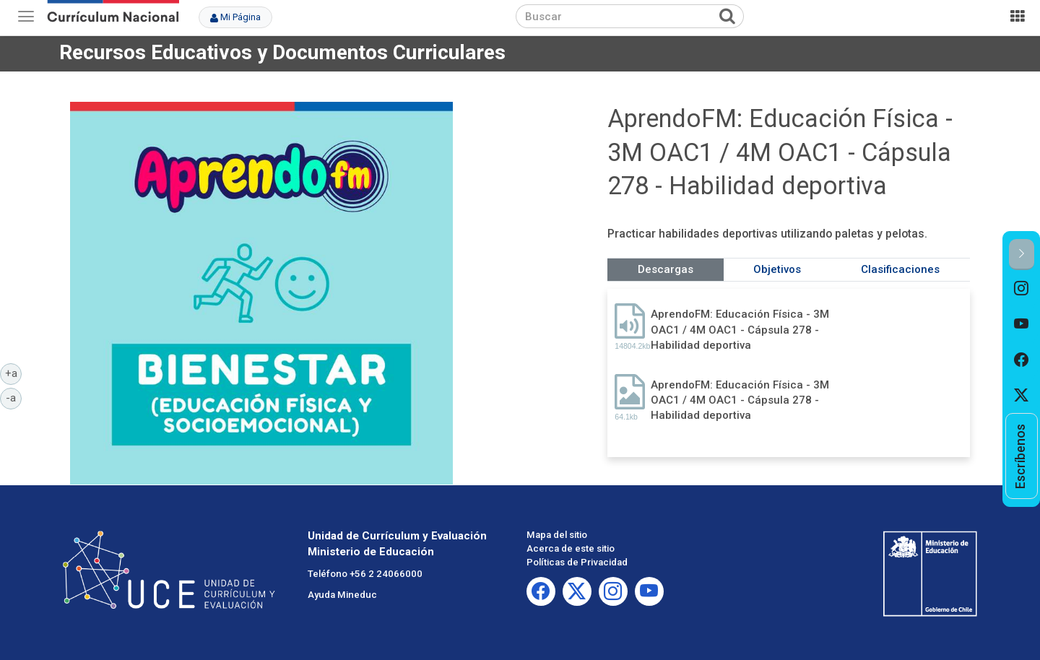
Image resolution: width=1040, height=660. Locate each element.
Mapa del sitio (556, 534)
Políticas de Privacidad (577, 562)
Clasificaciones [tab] (900, 269)
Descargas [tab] (665, 269)
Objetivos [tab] (777, 269)
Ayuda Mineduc (342, 594)
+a (13, 372)
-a (14, 397)
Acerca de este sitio (570, 548)
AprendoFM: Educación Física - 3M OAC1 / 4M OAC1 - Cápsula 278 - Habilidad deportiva (740, 330)
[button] (1021, 254)
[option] (1021, 288)
